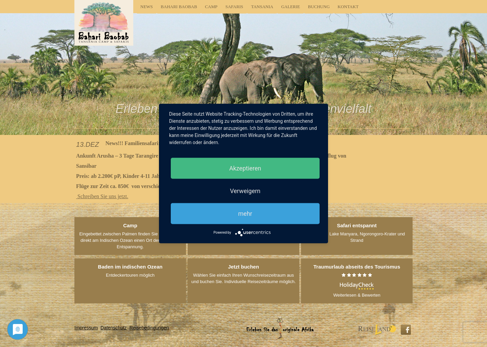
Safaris (234, 6)
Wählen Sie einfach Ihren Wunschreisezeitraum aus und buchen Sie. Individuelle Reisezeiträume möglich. (243, 273)
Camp (211, 6)
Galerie (290, 6)
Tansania (262, 6)
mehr (245, 213)
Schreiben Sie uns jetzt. (102, 196)
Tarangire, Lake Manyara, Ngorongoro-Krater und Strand (357, 232)
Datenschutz (113, 327)
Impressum (86, 327)
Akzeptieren (245, 168)
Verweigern (245, 190)
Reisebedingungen (149, 327)
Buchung (319, 6)
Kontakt (348, 6)
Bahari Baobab (179, 6)
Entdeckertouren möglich (130, 270)
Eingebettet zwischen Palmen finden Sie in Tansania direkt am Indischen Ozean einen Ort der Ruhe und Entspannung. (130, 235)
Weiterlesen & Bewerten (357, 280)
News (146, 6)
